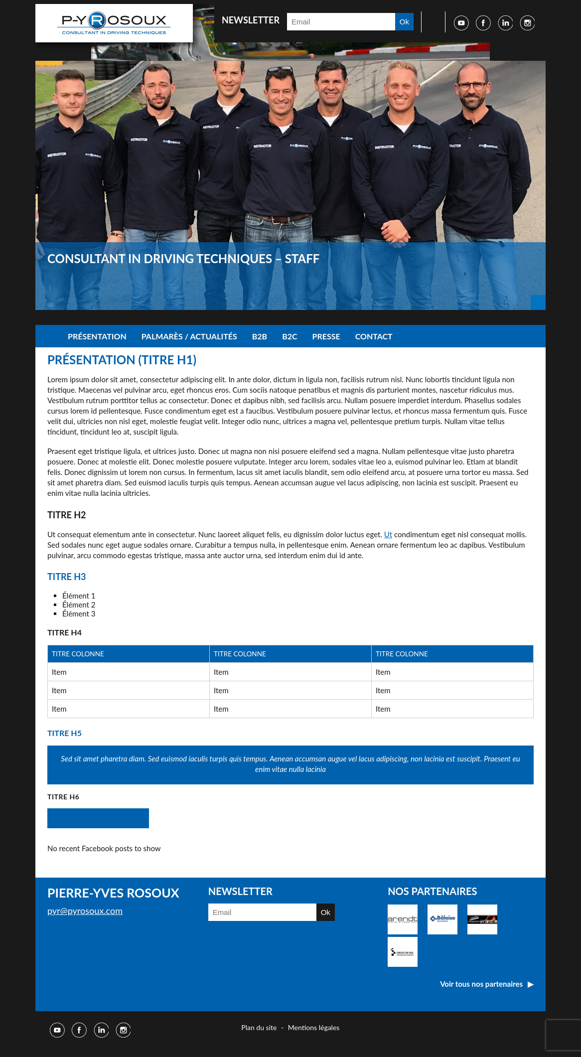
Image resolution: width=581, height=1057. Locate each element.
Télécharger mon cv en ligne (98, 818)
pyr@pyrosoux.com (85, 910)
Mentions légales (314, 1027)
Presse (326, 336)
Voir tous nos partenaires (481, 983)
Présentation (97, 336)
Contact (374, 336)
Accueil (47, 336)
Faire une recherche (430, 21)
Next (538, 302)
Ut (388, 534)
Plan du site (259, 1027)
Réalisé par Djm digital (515, 1028)
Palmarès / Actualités (189, 336)
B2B (259, 336)
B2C (289, 336)
